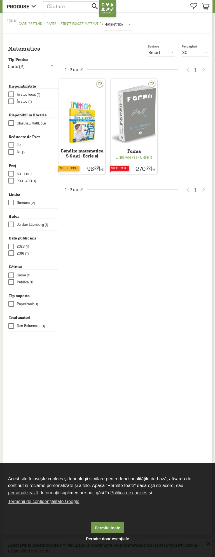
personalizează (23, 492)
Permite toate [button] (107, 528)
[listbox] (118, 24)
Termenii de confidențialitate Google (43, 501)
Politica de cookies (129, 492)
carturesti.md (30, 24)
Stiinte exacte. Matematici (81, 24)
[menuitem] (193, 6)
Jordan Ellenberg (134, 157)
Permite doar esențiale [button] (107, 539)
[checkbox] (33, 94)
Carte (51, 24)
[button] (71, 6)
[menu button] (23, 6)
